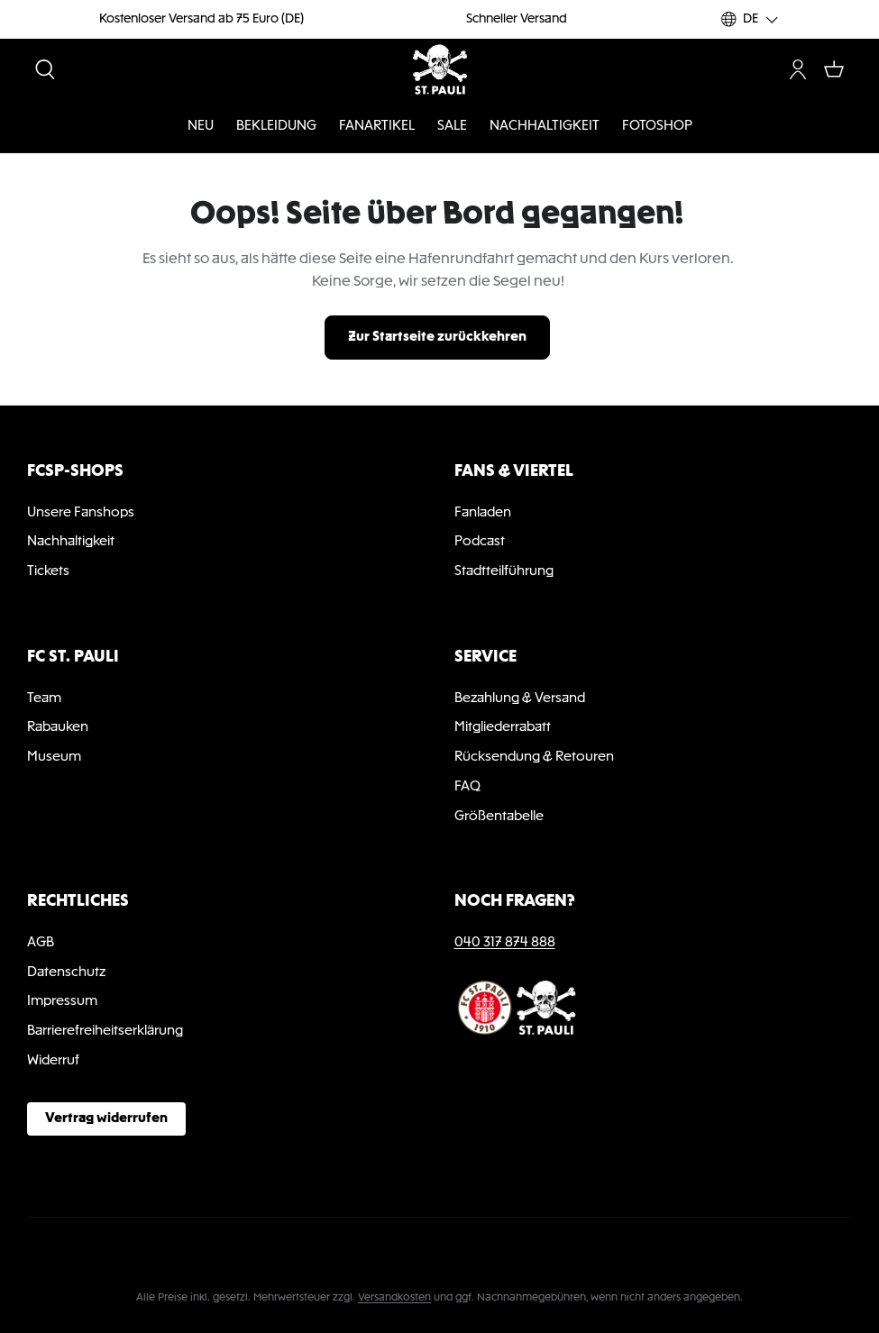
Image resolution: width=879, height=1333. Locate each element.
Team (44, 698)
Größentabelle (499, 816)
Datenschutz (66, 972)
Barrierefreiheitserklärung (105, 1031)
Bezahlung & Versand (519, 698)
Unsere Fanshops (80, 513)
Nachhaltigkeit (70, 541)
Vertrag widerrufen (106, 1118)
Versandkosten (394, 1298)
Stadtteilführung (504, 571)
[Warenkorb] (834, 69)
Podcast (479, 541)
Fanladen (482, 513)
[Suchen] (45, 69)
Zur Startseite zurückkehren (437, 337)
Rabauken (57, 727)
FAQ (467, 787)
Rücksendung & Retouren (534, 757)
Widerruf (53, 1061)
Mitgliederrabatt (502, 727)
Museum (54, 757)
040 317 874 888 (504, 942)
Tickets (48, 571)
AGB (40, 942)
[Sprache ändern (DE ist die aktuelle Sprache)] (750, 19)
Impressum (62, 1001)
